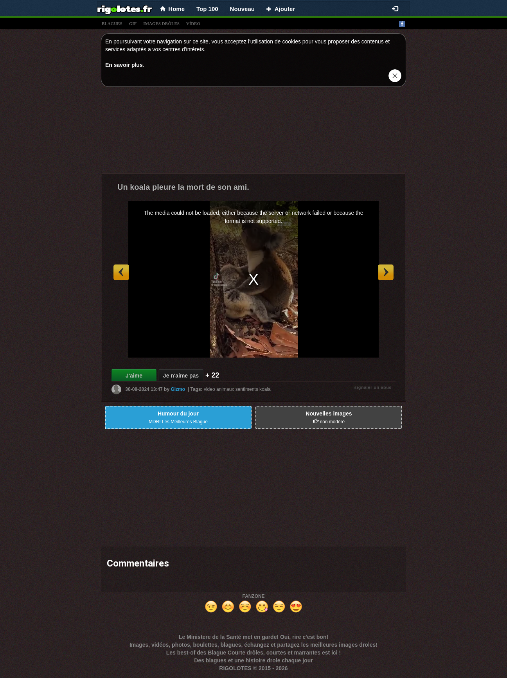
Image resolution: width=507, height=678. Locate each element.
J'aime (134, 375)
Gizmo (178, 389)
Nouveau (242, 8)
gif (133, 23)
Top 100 (207, 8)
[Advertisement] (253, 132)
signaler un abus (373, 387)
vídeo (193, 23)
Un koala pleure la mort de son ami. (183, 187)
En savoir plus (124, 65)
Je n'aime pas (181, 375)
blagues (112, 23)
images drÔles (161, 23)
